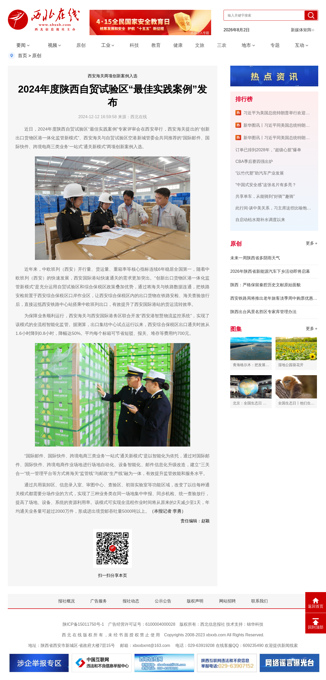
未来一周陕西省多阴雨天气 (255, 258)
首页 (22, 55)
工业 (105, 45)
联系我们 (259, 601)
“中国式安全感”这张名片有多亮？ (265, 185)
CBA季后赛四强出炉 (254, 161)
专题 (275, 45)
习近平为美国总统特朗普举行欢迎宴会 (278, 113)
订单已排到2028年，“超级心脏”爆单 (268, 150)
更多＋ (312, 243)
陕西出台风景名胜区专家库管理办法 (263, 311)
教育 (156, 45)
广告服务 (98, 601)
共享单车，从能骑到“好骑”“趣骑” (265, 196)
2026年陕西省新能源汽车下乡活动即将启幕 (270, 271)
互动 (299, 45)
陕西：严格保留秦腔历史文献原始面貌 (265, 285)
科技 (134, 45)
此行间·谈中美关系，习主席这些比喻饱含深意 (277, 208)
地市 (246, 45)
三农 (221, 45)
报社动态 (131, 601)
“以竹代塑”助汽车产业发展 (259, 173)
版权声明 (195, 601)
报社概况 (66, 601)
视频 (52, 45)
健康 (178, 45)
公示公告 (163, 601)
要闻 (21, 45)
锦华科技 (255, 624)
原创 (81, 45)
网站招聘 (227, 601)
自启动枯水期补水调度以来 (260, 219)
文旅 (199, 45)
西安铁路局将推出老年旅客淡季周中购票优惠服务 (274, 298)
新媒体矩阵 (302, 30)
